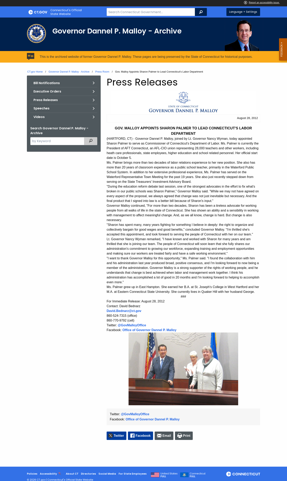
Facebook (143, 435)
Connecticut (197, 475)
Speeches (41, 108)
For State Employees (132, 473)
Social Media (107, 473)
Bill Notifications (46, 83)
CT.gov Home (35, 71)
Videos (39, 117)
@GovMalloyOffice (132, 325)
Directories (88, 473)
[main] (143, 242)
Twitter (119, 435)
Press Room (102, 71)
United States (169, 475)
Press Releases (45, 100)
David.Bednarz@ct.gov (124, 311)
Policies (32, 473)
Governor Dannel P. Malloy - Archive (68, 71)
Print (186, 435)
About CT (72, 473)
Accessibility (48, 473)
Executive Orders (47, 91)
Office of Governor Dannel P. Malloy (149, 330)
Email (166, 435)
